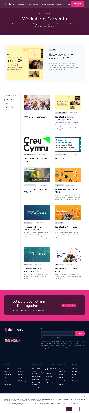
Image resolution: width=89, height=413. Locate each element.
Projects (20, 378)
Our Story (74, 371)
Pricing (69, 4)
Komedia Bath (35, 388)
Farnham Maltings (36, 391)
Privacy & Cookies (76, 381)
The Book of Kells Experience (36, 383)
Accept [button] (69, 409)
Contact (61, 384)
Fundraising (7, 374)
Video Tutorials (63, 378)
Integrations (7, 381)
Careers (74, 374)
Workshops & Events (50, 383)
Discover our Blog (68, 305)
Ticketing (6, 368)
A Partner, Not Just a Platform (50, 369)
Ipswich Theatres (36, 376)
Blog (60, 368)
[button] (22, 4)
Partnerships (48, 376)
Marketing (7, 371)
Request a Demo (77, 4)
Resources (48, 373)
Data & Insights (8, 384)
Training (61, 374)
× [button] (85, 397)
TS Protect (21, 371)
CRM (5, 378)
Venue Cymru (35, 379)
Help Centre (62, 371)
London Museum (36, 368)
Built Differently (22, 381)
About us (74, 368)
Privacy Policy (49, 349)
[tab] (12, 100)
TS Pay (20, 368)
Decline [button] (76, 409)
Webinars (47, 379)
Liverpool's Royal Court (35, 372)
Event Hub (20, 374)
